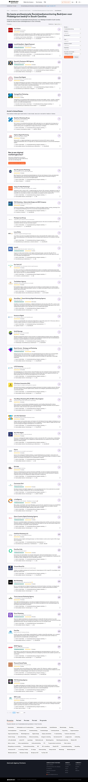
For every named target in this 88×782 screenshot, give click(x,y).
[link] (39, 2)
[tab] (10, 720)
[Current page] (21, 712)
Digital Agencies (14, 10)
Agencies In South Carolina (25, 10)
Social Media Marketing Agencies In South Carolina (42, 10)
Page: (18, 712)
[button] (73, 2)
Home (8, 10)
